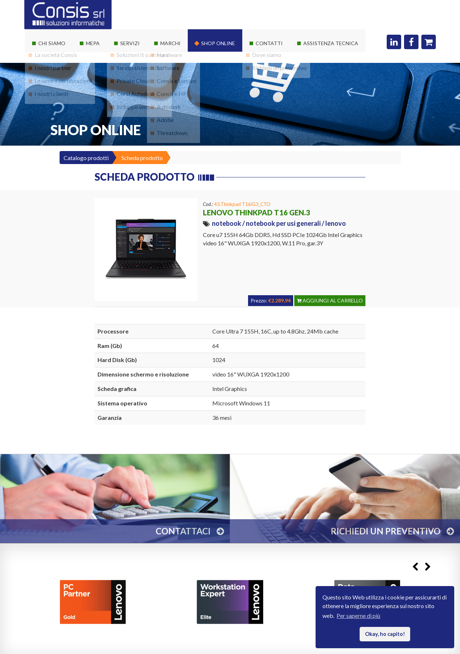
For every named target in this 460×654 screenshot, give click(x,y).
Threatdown (172, 137)
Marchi (170, 43)
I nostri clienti (51, 98)
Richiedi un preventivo (279, 72)
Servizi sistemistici (139, 72)
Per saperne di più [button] (358, 615)
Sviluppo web (133, 111)
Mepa (93, 43)
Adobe (165, 124)
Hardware (169, 59)
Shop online (218, 43)
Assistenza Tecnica (330, 43)
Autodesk (169, 111)
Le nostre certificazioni (63, 85)
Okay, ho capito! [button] (385, 634)
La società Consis (56, 59)
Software (168, 72)
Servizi (130, 43)
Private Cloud (134, 85)
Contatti (269, 43)
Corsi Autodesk (136, 98)
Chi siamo (51, 43)
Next (427, 566)
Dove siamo (266, 59)
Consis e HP (172, 98)
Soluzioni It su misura (142, 59)
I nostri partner (53, 72)
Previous (415, 566)
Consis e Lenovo (176, 85)
